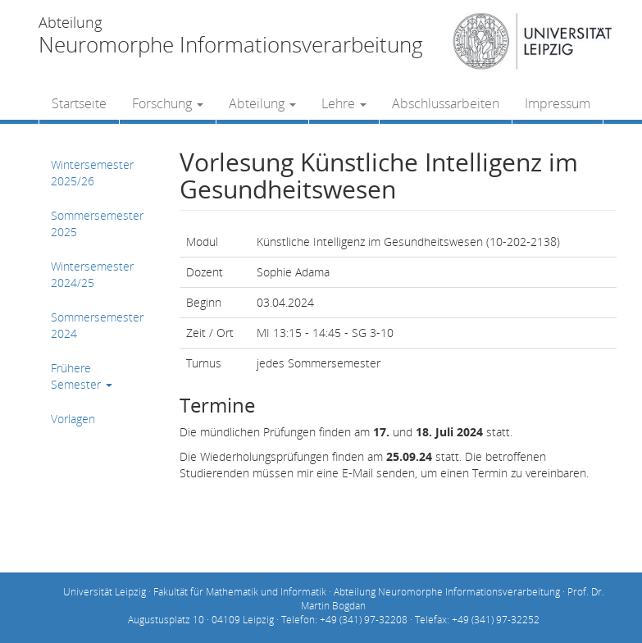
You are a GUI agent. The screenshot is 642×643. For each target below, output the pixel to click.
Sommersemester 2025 (97, 223)
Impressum (557, 103)
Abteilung (262, 103)
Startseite (79, 103)
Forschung (167, 103)
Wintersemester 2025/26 (92, 173)
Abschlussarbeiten (445, 103)
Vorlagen (73, 418)
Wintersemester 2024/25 (92, 274)
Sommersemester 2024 (97, 325)
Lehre (344, 103)
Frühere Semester (81, 376)
